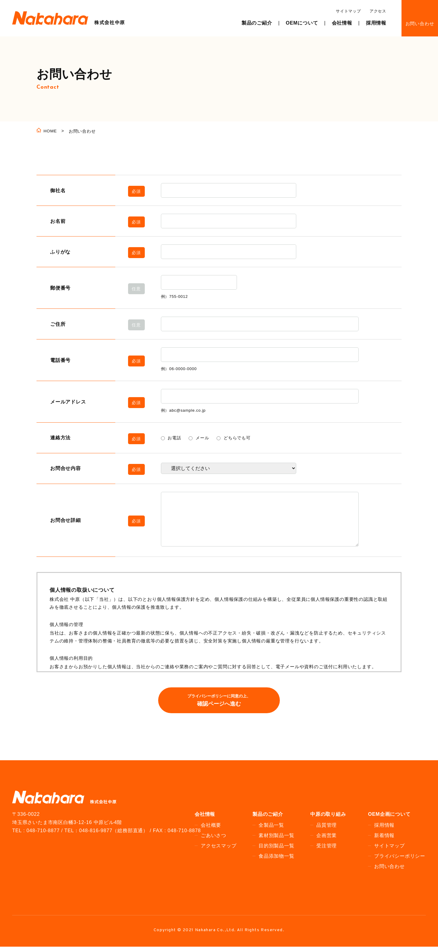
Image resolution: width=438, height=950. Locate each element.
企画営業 (326, 838)
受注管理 (326, 848)
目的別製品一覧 (276, 848)
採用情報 (376, 23)
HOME (50, 131)
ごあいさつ (213, 838)
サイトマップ (348, 11)
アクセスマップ (219, 848)
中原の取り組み (328, 817)
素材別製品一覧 (276, 838)
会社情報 (342, 23)
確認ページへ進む (219, 703)
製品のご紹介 (257, 23)
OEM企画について (389, 817)
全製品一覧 (271, 828)
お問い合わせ (419, 23)
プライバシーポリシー (399, 859)
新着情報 (384, 838)
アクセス (378, 11)
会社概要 (211, 828)
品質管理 (326, 828)
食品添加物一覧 (276, 859)
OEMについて (302, 23)
